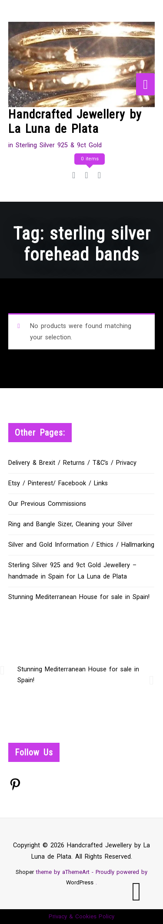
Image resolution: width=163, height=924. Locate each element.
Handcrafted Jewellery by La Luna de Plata (75, 121)
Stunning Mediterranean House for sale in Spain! (79, 597)
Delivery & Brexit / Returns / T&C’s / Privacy (72, 463)
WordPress (79, 882)
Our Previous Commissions (47, 504)
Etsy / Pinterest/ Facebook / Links (58, 483)
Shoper (25, 872)
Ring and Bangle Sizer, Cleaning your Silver (70, 524)
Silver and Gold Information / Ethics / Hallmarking (81, 544)
